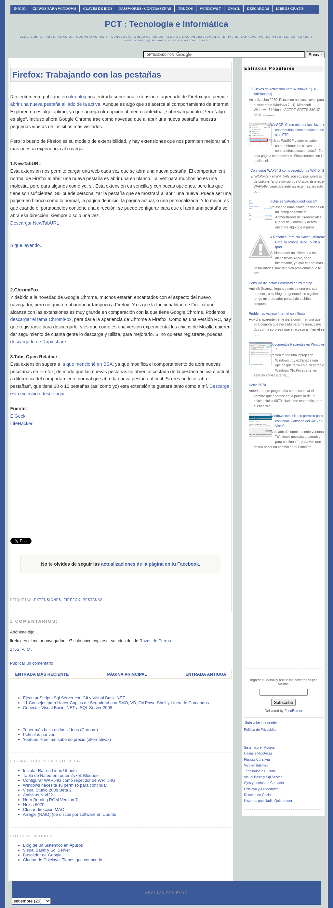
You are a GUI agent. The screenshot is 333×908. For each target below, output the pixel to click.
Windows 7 (210, 8)
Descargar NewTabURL (34, 223)
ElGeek (18, 416)
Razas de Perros (155, 640)
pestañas (92, 600)
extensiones (47, 600)
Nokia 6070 (34, 804)
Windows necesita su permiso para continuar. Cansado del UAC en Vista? (296, 421)
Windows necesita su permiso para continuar (65, 785)
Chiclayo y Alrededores (261, 789)
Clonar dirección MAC (43, 809)
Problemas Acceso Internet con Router (278, 313)
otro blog (77, 96)
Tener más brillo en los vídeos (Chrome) (60, 729)
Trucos (185, 8)
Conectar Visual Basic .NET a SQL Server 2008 (67, 707)
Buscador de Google (42, 855)
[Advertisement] (128, 89)
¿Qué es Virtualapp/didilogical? (293, 201)
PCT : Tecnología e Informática (166, 24)
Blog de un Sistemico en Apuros (53, 845)
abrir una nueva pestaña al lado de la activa (55, 104)
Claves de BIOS (97, 8)
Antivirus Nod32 (38, 794)
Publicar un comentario (31, 663)
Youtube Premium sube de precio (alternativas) (67, 739)
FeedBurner (293, 711)
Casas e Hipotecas (258, 753)
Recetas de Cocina (258, 795)
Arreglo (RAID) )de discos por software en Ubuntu (69, 814)
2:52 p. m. (21, 649)
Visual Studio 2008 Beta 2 (47, 790)
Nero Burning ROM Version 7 (50, 799)
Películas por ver (39, 734)
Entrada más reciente (42, 674)
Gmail (234, 8)
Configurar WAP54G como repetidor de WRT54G (69, 780)
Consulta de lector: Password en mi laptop (280, 283)
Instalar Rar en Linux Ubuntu (50, 770)
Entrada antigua (205, 674)
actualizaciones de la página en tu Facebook (150, 564)
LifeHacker (21, 423)
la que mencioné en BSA (87, 364)
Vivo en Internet (256, 765)
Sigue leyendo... (27, 245)
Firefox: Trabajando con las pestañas (86, 75)
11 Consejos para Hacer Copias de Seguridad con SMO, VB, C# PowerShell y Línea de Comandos (116, 702)
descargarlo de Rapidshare (38, 341)
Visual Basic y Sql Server (46, 850)
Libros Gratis (290, 8)
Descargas (258, 8)
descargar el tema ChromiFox (41, 319)
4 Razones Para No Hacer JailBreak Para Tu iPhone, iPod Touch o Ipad (297, 242)
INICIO (20, 8)
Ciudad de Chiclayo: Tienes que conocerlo (62, 859)
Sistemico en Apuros (259, 747)
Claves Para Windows (54, 8)
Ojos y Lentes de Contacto (264, 783)
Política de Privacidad (260, 729)
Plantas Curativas (257, 759)
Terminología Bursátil (259, 771)
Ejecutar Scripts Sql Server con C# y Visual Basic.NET (74, 697)
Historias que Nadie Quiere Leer (268, 801)
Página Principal (127, 674)
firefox (72, 600)
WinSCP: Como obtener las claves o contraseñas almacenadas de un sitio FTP (297, 130)
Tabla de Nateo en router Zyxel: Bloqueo (61, 775)
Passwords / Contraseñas (145, 8)
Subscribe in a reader (261, 722)
